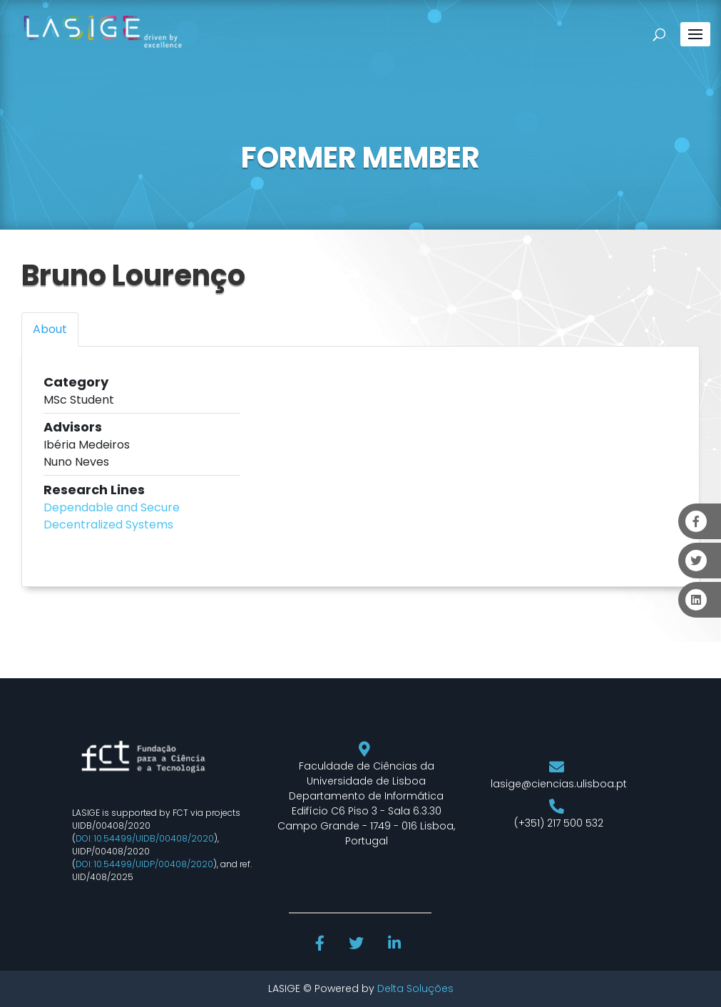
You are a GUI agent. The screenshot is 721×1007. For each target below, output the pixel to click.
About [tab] (50, 329)
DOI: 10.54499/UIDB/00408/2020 (145, 838)
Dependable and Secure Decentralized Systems (112, 516)
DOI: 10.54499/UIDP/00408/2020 (144, 864)
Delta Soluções (415, 988)
